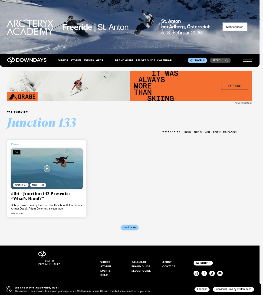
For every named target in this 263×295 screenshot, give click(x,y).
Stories (75, 60)
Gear (99, 60)
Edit (17, 152)
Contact (168, 266)
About (166, 262)
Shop (199, 60)
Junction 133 (20, 184)
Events (89, 60)
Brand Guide (124, 60)
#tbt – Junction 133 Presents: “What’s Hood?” (40, 196)
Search (220, 60)
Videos (63, 60)
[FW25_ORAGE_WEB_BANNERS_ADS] (129, 86)
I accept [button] (202, 289)
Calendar (164, 60)
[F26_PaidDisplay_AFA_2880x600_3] (130, 27)
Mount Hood (38, 184)
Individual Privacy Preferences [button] (233, 289)
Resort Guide (145, 60)
